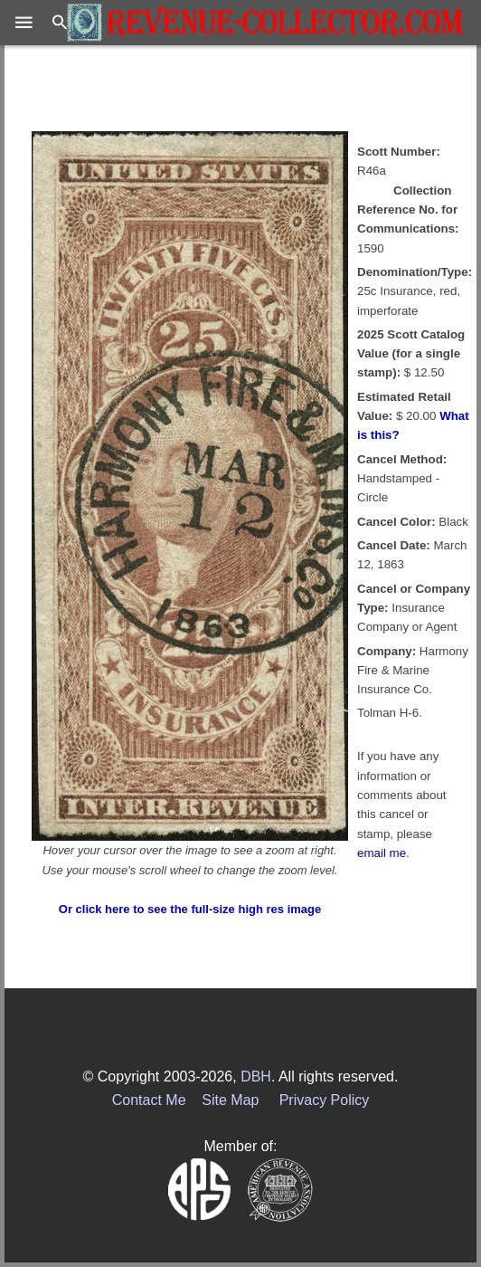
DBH (255, 1076)
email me (381, 853)
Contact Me (149, 1100)
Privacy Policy (324, 1100)
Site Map (230, 1100)
